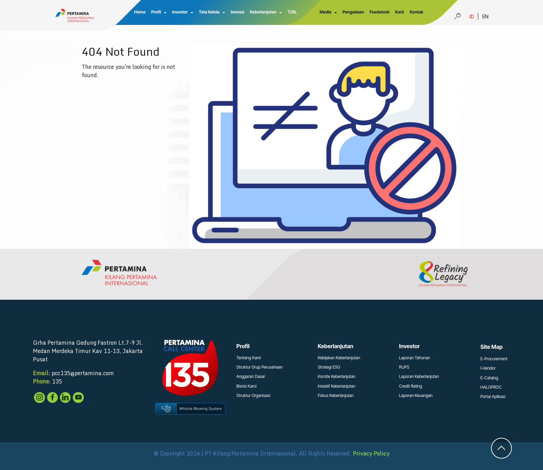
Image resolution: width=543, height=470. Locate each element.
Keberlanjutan (263, 12)
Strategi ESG (329, 367)
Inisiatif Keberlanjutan (336, 386)
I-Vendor (488, 368)
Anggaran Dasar (251, 376)
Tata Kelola (209, 12)
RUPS (404, 367)
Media (325, 12)
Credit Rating (410, 386)
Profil (156, 12)
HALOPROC (490, 387)
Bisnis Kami (247, 386)
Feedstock (380, 12)
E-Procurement (493, 358)
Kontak (416, 12)
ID (472, 16)
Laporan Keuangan (416, 395)
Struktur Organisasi (253, 395)
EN (485, 16)
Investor (180, 12)
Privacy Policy (371, 453)
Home (140, 12)
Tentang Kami (249, 357)
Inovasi (237, 12)
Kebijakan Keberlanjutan (339, 357)
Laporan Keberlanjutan (419, 376)
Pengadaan (353, 12)
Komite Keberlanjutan (336, 376)
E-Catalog (489, 377)
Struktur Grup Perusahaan (260, 367)
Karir (399, 12)
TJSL (292, 12)
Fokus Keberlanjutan (336, 395)
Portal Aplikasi (492, 396)
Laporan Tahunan (414, 357)
